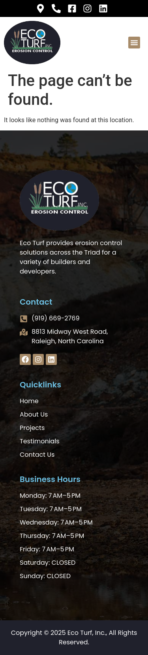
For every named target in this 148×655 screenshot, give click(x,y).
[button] (134, 42)
